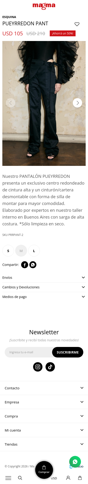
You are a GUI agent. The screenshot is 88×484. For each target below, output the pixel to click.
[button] (77, 103)
